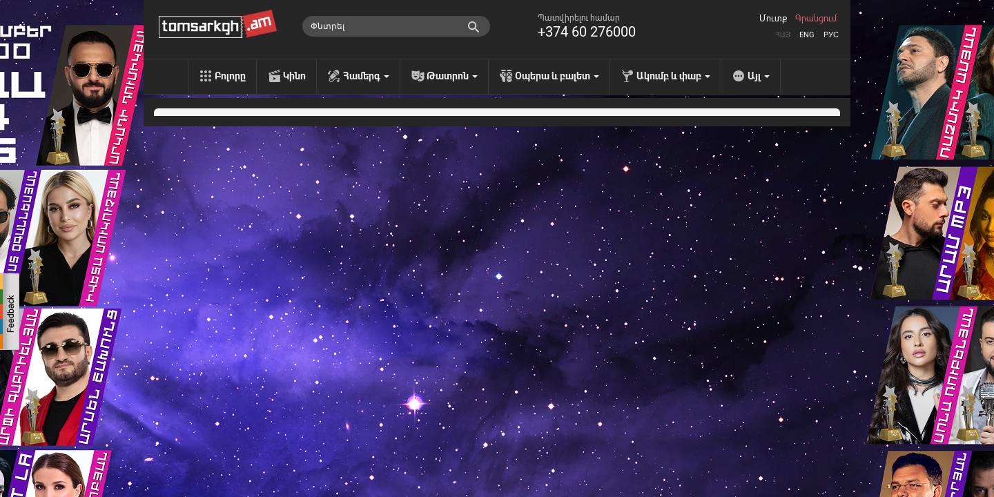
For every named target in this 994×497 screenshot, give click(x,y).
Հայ (782, 34)
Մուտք (773, 18)
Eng (807, 34)
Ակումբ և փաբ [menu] (673, 75)
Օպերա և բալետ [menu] (557, 75)
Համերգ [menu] (366, 75)
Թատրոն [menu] (452, 75)
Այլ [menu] (759, 75)
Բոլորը (230, 75)
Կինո (294, 75)
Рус (831, 34)
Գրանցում (816, 18)
